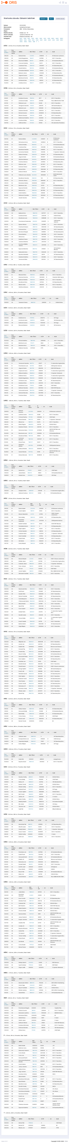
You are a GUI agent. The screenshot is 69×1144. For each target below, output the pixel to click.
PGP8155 (32, 318)
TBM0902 (32, 603)
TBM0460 (32, 284)
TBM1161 (33, 1010)
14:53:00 (6, 561)
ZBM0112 (30, 824)
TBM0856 (34, 193)
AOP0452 (32, 277)
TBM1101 (32, 511)
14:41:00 (6, 120)
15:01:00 (6, 63)
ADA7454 (30, 445)
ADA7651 (32, 366)
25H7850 (34, 1101)
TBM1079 (32, 63)
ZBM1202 (32, 526)
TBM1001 (32, 538)
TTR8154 (32, 385)
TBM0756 (35, 239)
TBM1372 (32, 103)
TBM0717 (31, 691)
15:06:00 (6, 345)
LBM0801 (32, 612)
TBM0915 (32, 598)
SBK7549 (34, 1071)
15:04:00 (6, 65)
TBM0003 (31, 761)
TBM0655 (35, 234)
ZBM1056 (32, 80)
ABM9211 (31, 777)
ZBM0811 (32, 596)
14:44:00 (6, 624)
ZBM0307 (33, 741)
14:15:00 (6, 227)
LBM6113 (31, 919)
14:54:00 (6, 259)
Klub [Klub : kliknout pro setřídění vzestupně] (53, 51)
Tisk (51, 18)
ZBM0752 (35, 227)
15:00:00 (6, 340)
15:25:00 (6, 80)
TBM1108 (31, 573)
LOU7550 (30, 411)
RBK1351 (32, 118)
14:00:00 (6, 213)
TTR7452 (30, 417)
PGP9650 (32, 322)
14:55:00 (6, 58)
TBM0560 (32, 279)
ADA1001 (32, 520)
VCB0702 (31, 668)
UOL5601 (31, 962)
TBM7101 (34, 1055)
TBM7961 (34, 1064)
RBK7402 (34, 1098)
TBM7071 (30, 422)
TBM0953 (34, 149)
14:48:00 (6, 254)
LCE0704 (31, 666)
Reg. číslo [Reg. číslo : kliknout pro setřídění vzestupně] (32, 51)
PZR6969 (30, 430)
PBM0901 (31, 563)
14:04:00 (6, 142)
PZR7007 (31, 914)
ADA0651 (35, 221)
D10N (25, 38)
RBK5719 (34, 1066)
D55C (61, 38)
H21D (57, 40)
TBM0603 (34, 1053)
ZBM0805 (32, 591)
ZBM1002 (32, 517)
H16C (41, 40)
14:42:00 (6, 249)
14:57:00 (6, 543)
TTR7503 (31, 944)
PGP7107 (31, 789)
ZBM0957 (34, 166)
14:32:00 (6, 113)
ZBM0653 (35, 232)
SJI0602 (34, 1089)
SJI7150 (34, 1091)
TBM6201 (31, 892)
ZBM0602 (31, 659)
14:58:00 (6, 60)
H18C (45, 40)
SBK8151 (32, 388)
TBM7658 (32, 340)
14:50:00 (6, 558)
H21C (53, 40)
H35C (61, 40)
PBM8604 (30, 829)
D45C (57, 38)
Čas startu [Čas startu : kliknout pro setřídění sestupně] (6, 51)
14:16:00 (6, 152)
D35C (52, 38)
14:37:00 (6, 876)
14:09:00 (6, 221)
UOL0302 (33, 739)
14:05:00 (6, 473)
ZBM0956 (34, 185)
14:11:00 (6, 98)
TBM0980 (34, 164)
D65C (21, 40)
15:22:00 (6, 445)
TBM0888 (34, 180)
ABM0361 (33, 302)
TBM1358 (32, 110)
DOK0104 (31, 804)
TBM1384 (32, 115)
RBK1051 (32, 75)
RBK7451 (30, 433)
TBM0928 (32, 621)
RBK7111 (30, 871)
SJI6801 (31, 895)
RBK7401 (31, 857)
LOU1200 (32, 508)
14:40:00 (6, 169)
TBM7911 (31, 864)
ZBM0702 (31, 651)
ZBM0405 (31, 708)
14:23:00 (6, 108)
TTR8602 (30, 1123)
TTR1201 (31, 568)
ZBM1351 (32, 108)
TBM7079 (30, 455)
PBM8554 (32, 373)
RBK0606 (31, 654)
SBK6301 (31, 905)
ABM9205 (31, 784)
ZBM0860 (34, 195)
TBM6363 (30, 448)
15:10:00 (6, 70)
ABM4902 (32, 987)
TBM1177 (32, 83)
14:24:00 (6, 234)
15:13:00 (6, 73)
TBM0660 (35, 218)
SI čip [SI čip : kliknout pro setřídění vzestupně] (40, 51)
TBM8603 (30, 831)
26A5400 (32, 985)
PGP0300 (33, 743)
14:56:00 (6, 563)
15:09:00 (6, 348)
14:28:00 (6, 162)
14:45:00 (6, 252)
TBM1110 (31, 566)
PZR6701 (31, 941)
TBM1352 (32, 98)
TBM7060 (30, 427)
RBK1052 (32, 68)
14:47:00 (6, 123)
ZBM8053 (32, 380)
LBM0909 (32, 618)
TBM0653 (35, 229)
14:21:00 (6, 232)
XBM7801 (31, 876)
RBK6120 (31, 917)
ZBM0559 (32, 287)
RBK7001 (31, 901)
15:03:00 (6, 343)
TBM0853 (34, 142)
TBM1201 (32, 528)
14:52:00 (6, 55)
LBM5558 (31, 490)
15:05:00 (6, 571)
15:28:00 (6, 83)
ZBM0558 (32, 282)
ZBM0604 (31, 678)
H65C (30, 41)
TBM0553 (32, 274)
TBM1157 (32, 58)
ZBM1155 (32, 113)
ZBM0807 (32, 624)
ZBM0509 (31, 713)
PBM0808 (32, 601)
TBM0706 (31, 686)
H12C (33, 40)
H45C (21, 41)
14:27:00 (6, 375)
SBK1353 (34, 1022)
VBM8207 (31, 782)
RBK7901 (31, 852)
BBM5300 (32, 990)
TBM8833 (31, 794)
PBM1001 (32, 533)
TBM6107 (31, 926)
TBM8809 (30, 836)
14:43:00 (6, 171)
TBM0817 (32, 608)
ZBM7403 (34, 1081)
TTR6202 (31, 965)
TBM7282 (34, 1061)
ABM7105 (31, 938)
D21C (45, 38)
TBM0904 (32, 594)
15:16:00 (6, 75)
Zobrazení (43, 18)
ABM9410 (31, 799)
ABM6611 (31, 874)
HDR (34, 41)
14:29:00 (6, 110)
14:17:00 (6, 103)
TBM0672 (35, 245)
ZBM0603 (31, 644)
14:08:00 (6, 475)
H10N (29, 40)
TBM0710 (31, 649)
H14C (37, 40)
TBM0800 (32, 589)
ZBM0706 (31, 693)
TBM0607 (31, 641)
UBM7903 (31, 862)
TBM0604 (31, 676)
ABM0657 (35, 215)
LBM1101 (31, 561)
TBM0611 (31, 681)
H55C (25, 41)
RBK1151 (31, 60)
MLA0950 (34, 175)
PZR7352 (30, 452)
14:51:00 (6, 257)
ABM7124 (31, 903)
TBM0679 (35, 257)
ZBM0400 (31, 718)
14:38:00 (6, 118)
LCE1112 (32, 514)
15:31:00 (6, 455)
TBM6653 (30, 414)
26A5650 (30, 475)
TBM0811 (32, 615)
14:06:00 (6, 218)
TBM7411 (31, 931)
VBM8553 (32, 320)
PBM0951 (34, 152)
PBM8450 (32, 378)
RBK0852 (34, 198)
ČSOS (66, 1141)
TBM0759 (35, 213)
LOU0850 (34, 139)
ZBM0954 (34, 190)
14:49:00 (6, 178)
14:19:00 (6, 154)
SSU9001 (31, 801)
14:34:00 (6, 166)
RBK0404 (31, 711)
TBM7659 (32, 393)
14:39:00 (6, 245)
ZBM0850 (34, 169)
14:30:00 (6, 236)
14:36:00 (6, 241)
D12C (29, 38)
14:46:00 (6, 175)
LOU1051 (32, 55)
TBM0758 (35, 252)
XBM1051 (32, 100)
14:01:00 (6, 139)
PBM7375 (30, 419)
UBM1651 (34, 1013)
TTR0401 (31, 716)
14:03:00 (6, 215)
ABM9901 (31, 791)
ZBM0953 (34, 147)
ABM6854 (30, 424)
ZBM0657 (35, 254)
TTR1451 (33, 1030)
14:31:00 (6, 164)
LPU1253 (32, 123)
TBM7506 (31, 854)
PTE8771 (32, 343)
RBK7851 (34, 1107)
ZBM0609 (31, 673)
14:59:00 (6, 566)
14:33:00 (6, 239)
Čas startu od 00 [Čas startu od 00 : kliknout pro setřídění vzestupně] (13, 52)
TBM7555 (34, 1079)
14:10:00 (6, 147)
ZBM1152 (32, 78)
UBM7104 (31, 928)
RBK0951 (34, 157)
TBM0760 (35, 224)
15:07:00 (6, 68)
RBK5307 (32, 992)
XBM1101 (31, 571)
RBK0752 (35, 249)
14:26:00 (6, 606)
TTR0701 (31, 661)
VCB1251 (32, 105)
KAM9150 (32, 325)
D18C (41, 38)
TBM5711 (30, 827)
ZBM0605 (31, 683)
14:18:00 (6, 229)
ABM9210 (31, 806)
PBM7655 (32, 390)
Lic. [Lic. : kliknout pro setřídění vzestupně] (47, 51)
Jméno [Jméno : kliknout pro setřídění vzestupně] (20, 51)
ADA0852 (34, 159)
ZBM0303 (33, 736)
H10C (25, 40)
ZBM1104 (32, 541)
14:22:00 (6, 157)
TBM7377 (30, 442)
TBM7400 (31, 908)
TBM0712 (31, 671)
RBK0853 (34, 144)
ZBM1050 (32, 65)
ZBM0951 (34, 162)
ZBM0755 (35, 236)
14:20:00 (6, 105)
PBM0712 (31, 688)
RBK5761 (30, 473)
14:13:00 (6, 149)
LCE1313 (31, 558)
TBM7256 (34, 1069)
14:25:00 (6, 159)
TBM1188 (32, 70)
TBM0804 (32, 626)
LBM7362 (32, 370)
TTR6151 (30, 470)
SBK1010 (32, 523)
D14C (33, 38)
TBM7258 (30, 435)
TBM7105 (34, 1058)
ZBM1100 (32, 536)
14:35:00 (6, 115)
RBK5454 (31, 493)
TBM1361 (32, 120)
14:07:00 (6, 144)
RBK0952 (34, 188)
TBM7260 (30, 439)
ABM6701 (31, 910)
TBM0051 (32, 345)
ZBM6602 (31, 898)
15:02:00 (6, 568)
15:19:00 (6, 78)
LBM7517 (31, 936)
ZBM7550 (32, 395)
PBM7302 (31, 933)
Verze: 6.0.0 (4, 1141)
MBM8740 (31, 796)
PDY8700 (31, 809)
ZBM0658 (35, 259)
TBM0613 (31, 656)
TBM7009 (34, 1050)
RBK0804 (34, 1096)
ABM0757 (35, 241)
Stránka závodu (60, 18)
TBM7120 (31, 787)
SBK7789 (32, 368)
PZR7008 (31, 922)
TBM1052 (34, 171)
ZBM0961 (34, 178)
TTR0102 (31, 779)
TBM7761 (32, 383)
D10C (21, 38)
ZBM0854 (34, 154)
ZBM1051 (32, 73)
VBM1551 (34, 1027)
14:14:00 (6, 100)
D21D (49, 38)
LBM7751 (32, 363)
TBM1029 (32, 543)
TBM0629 (31, 664)
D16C (37, 38)
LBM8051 (32, 375)
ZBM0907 (32, 606)
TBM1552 (34, 1025)
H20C (49, 40)
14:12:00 (6, 224)
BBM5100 (32, 983)
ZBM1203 (32, 531)
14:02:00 (6, 470)
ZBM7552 (34, 1084)
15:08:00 (6, 573)
